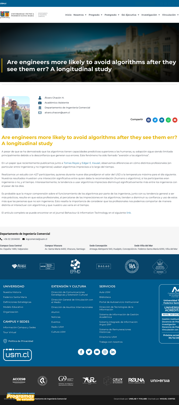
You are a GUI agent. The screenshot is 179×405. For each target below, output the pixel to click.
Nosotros (80, 15)
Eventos (55, 322)
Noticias (55, 317)
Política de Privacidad (20, 341)
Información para (145, 3)
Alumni (55, 312)
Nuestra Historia (12, 292)
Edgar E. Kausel (91, 162)
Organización (10, 311)
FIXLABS (143, 399)
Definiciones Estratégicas (17, 302)
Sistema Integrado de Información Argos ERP (118, 323)
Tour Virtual (9, 332)
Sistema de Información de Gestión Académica (119, 315)
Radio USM (57, 326)
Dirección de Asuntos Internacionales (72, 307)
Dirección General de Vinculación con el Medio (72, 301)
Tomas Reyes (71, 162)
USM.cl (3, 3)
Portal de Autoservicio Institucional (119, 302)
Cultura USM (58, 331)
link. (129, 212)
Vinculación (170, 15)
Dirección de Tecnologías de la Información (116, 308)
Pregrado (96, 15)
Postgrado (112, 15)
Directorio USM (108, 337)
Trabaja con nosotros (111, 341)
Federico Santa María (15, 297)
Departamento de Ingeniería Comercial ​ (48, 399)
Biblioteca (105, 297)
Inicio (68, 14)
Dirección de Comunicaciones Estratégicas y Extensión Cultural (69, 293)
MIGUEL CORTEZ (167, 399)
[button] (148, 120)
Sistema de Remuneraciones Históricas (115, 330)
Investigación (150, 15)
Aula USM (104, 292)
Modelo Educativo (13, 307)
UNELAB (132, 399)
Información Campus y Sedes (19, 327)
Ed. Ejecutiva (131, 15)
